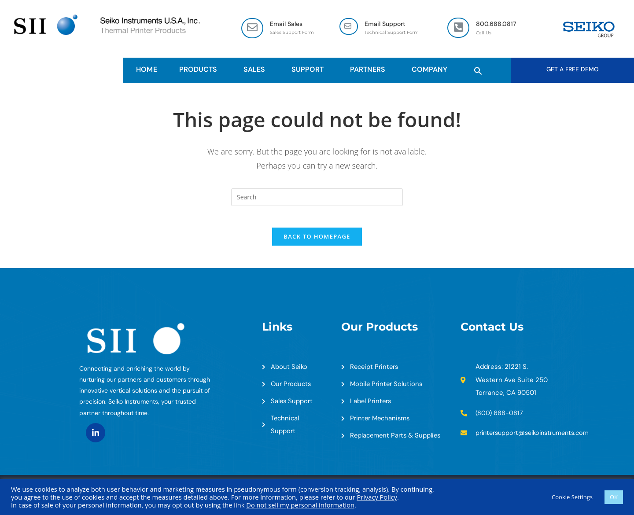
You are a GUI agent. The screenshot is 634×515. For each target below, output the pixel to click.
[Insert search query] (317, 198)
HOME (146, 69)
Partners (370, 69)
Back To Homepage (317, 242)
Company (432, 69)
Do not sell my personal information (300, 504)
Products (200, 69)
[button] (478, 70)
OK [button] (614, 497)
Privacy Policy (377, 497)
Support (309, 69)
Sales (256, 69)
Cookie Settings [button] (572, 497)
